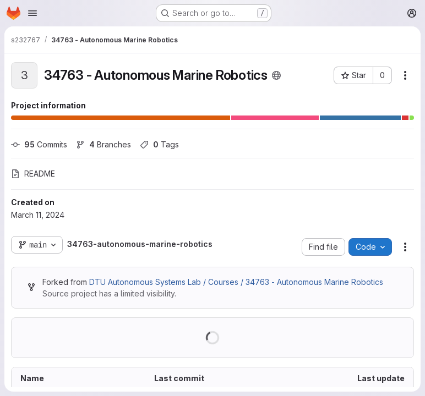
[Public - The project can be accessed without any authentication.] (276, 75)
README (33, 173)
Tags (159, 144)
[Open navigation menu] (32, 13)
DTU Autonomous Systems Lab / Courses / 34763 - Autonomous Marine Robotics (236, 282)
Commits (39, 144)
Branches (103, 144)
